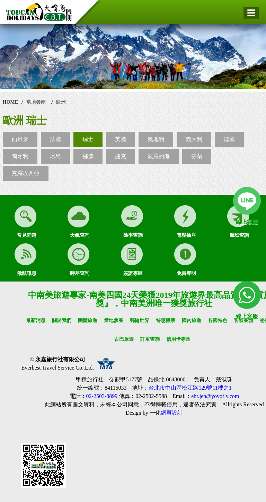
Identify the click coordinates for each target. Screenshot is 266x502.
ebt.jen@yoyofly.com (215, 396)
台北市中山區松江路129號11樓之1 (190, 388)
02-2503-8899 (102, 396)
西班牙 (20, 139)
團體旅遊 (87, 320)
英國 (120, 139)
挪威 (88, 156)
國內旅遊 (191, 320)
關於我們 (61, 320)
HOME (10, 102)
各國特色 (217, 320)
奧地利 (156, 139)
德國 (229, 139)
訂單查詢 (150, 339)
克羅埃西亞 (25, 173)
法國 (55, 139)
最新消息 (35, 320)
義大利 (194, 139)
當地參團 (36, 102)
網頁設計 (172, 413)
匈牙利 (20, 156)
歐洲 (61, 102)
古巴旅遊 (124, 339)
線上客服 (247, 222)
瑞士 (88, 139)
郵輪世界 (139, 320)
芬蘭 (196, 156)
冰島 (55, 156)
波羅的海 (159, 156)
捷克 (120, 156)
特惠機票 (165, 320)
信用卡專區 (178, 339)
